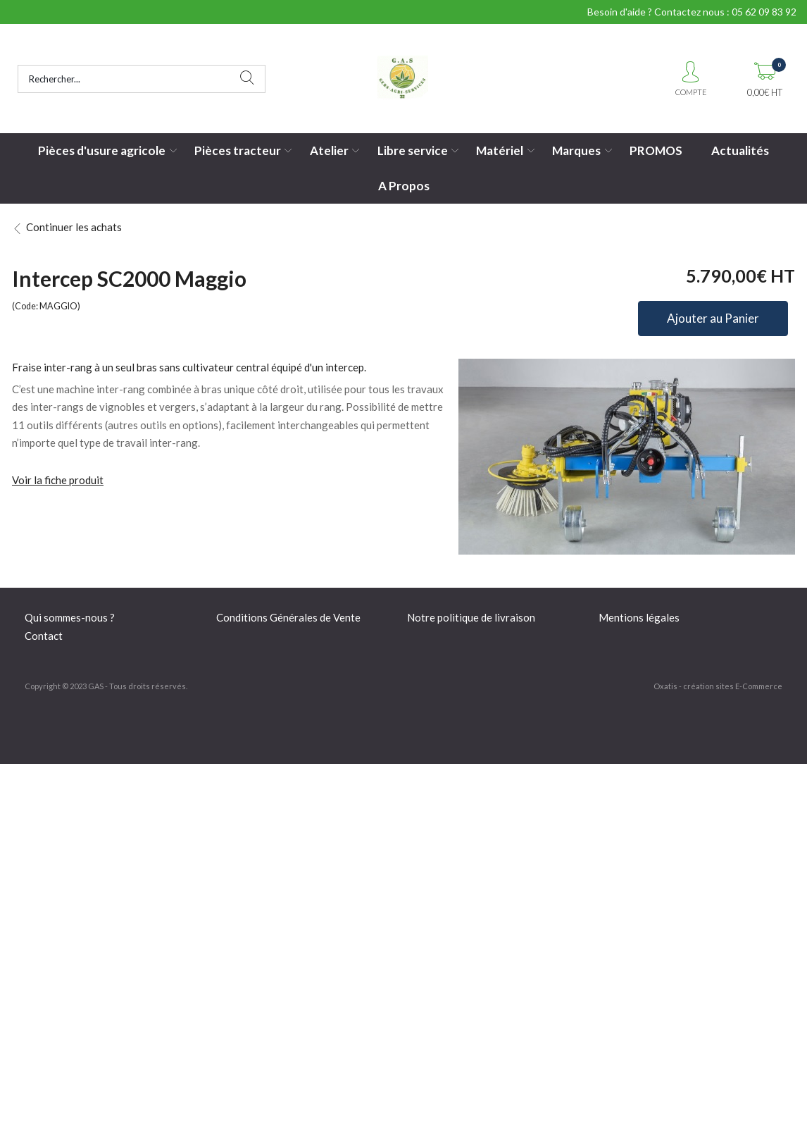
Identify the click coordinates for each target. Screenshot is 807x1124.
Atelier (329, 150)
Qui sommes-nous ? (70, 617)
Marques (576, 150)
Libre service (412, 150)
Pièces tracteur (237, 150)
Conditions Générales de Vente (288, 617)
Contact (44, 635)
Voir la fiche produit (58, 480)
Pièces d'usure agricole (101, 150)
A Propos (404, 185)
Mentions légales (639, 617)
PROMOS (656, 150)
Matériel (499, 150)
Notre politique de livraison (471, 617)
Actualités (740, 150)
